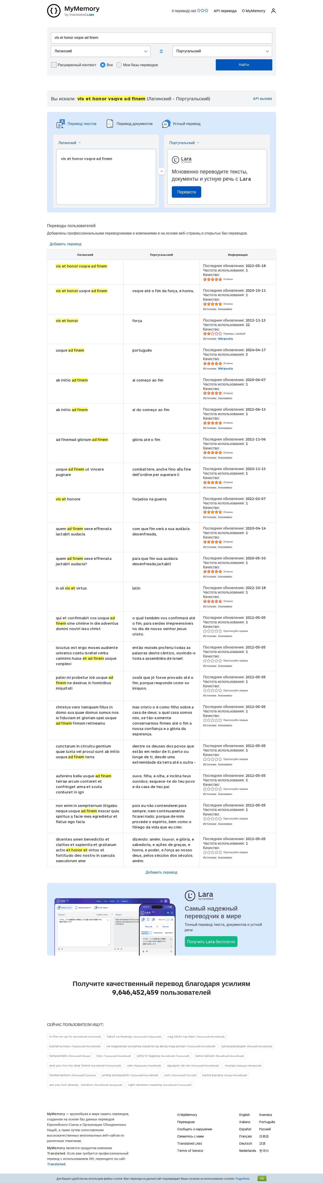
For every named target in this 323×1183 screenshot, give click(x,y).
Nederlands (247, 1150)
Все (106, 65)
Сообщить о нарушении (194, 1129)
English (244, 1115)
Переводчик (186, 1122)
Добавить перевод (65, 244)
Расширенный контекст (73, 65)
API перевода (225, 11)
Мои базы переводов (137, 65)
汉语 (262, 1143)
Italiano (244, 1122)
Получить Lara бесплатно (211, 941)
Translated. (56, 1164)
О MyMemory (253, 11)
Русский (265, 1129)
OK (262, 1178)
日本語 (264, 1136)
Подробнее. (243, 1178)
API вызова (262, 98)
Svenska (265, 1115)
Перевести (186, 191)
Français (245, 1136)
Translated (189, 1143)
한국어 (264, 1150)
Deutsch (245, 1143)
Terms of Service (190, 1150)
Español (245, 1129)
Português (267, 1122)
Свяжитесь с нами (190, 1136)
